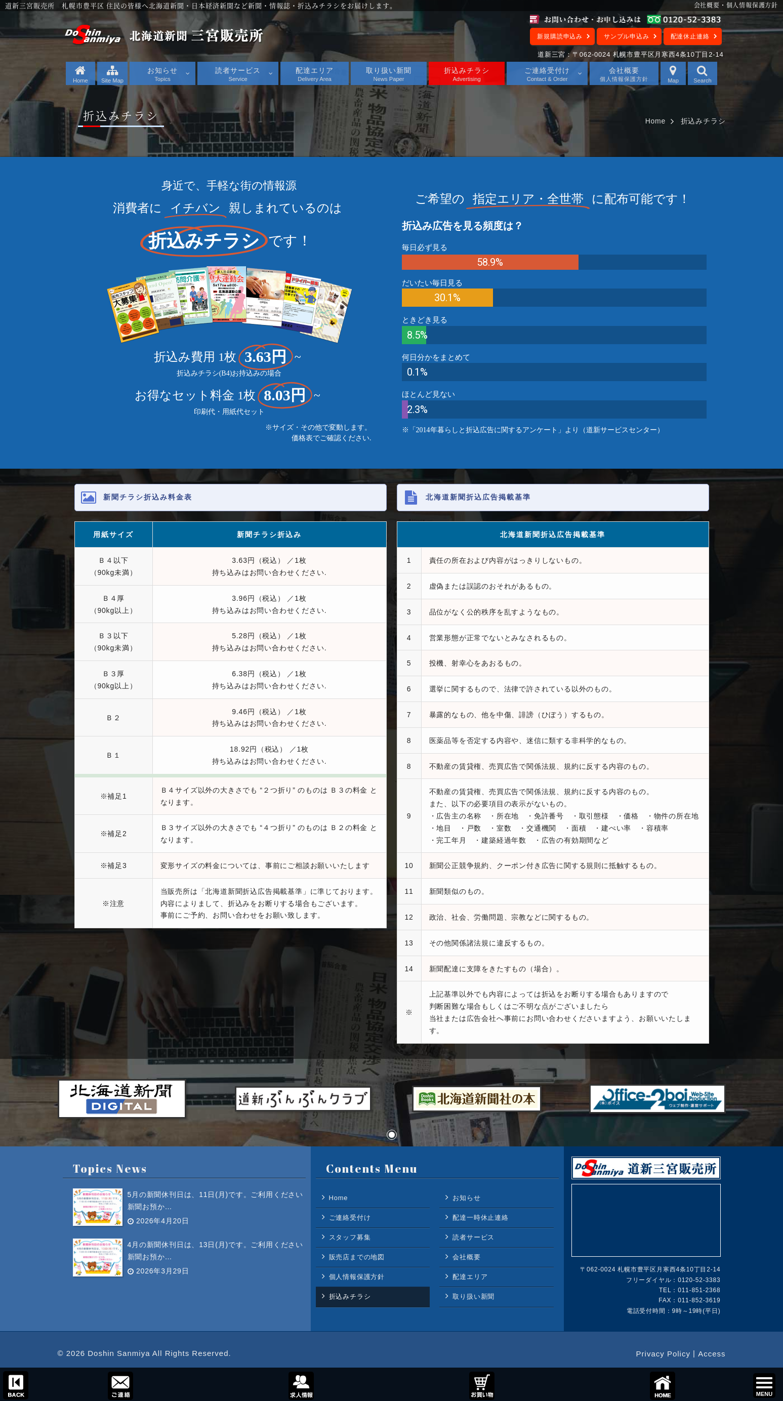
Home (655, 121)
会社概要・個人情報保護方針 (736, 5)
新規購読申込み (560, 36)
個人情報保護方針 (357, 1277)
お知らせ (466, 1198)
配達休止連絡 (690, 36)
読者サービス (473, 1237)
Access (711, 1353)
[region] (391, 313)
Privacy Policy (663, 1353)
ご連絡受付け (350, 1217)
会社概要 (466, 1257)
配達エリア (469, 1277)
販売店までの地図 (357, 1257)
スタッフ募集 (350, 1237)
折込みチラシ (350, 1296)
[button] (392, 1135)
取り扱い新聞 (473, 1296)
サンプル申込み (626, 36)
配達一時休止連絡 (480, 1217)
